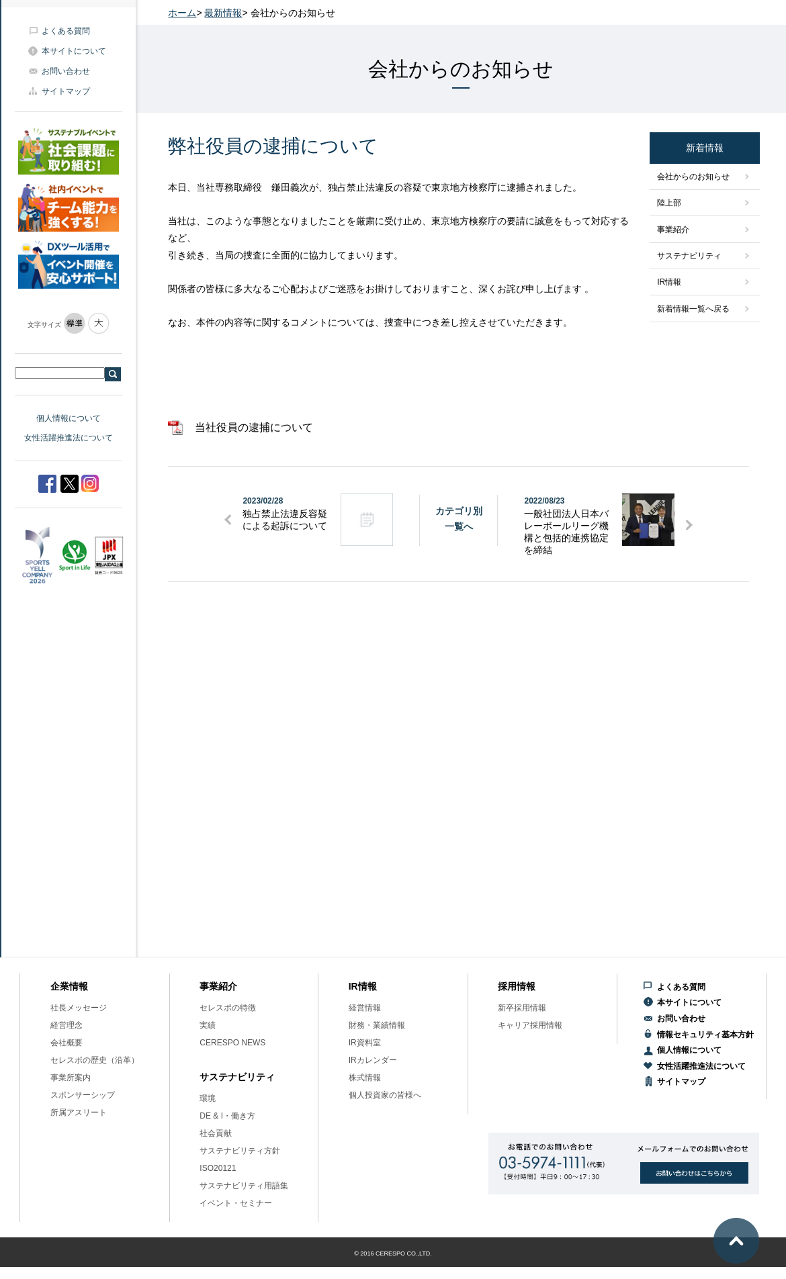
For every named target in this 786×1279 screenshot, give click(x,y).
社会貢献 (216, 1133)
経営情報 (365, 1007)
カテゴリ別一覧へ (458, 518)
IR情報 (669, 282)
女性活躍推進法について (68, 437)
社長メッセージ (78, 1007)
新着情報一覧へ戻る (693, 309)
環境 (208, 1098)
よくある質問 (66, 31)
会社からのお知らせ (693, 176)
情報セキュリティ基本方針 (705, 1034)
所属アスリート (78, 1112)
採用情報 (516, 986)
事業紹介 (673, 229)
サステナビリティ (689, 255)
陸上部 (669, 202)
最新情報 (223, 12)
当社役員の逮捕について (254, 427)
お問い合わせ (66, 71)
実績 (208, 1025)
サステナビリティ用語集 (244, 1185)
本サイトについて (74, 51)
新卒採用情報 (522, 1007)
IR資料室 (365, 1042)
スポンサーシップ (82, 1095)
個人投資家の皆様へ (385, 1095)
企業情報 (69, 986)
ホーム (182, 12)
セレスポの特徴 (228, 1007)
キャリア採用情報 (530, 1025)
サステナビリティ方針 (240, 1150)
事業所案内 (70, 1077)
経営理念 (66, 1025)
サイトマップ (66, 91)
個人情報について (68, 418)
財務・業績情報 (377, 1025)
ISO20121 (218, 1168)
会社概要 (66, 1042)
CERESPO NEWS (232, 1042)
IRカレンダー (373, 1060)
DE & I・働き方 (227, 1116)
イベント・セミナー (236, 1203)
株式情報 (365, 1077)
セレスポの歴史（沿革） (94, 1060)
